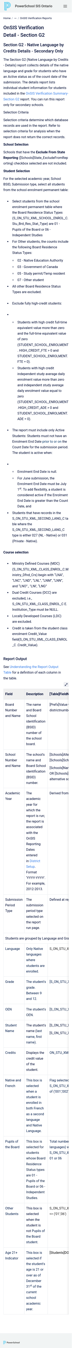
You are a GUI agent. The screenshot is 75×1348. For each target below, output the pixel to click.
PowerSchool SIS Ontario (33, 6)
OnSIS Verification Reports (36, 18)
